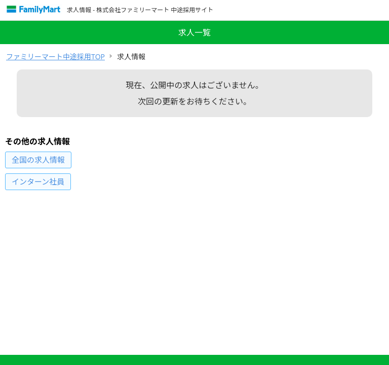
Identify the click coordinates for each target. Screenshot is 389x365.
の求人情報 (38, 160)
